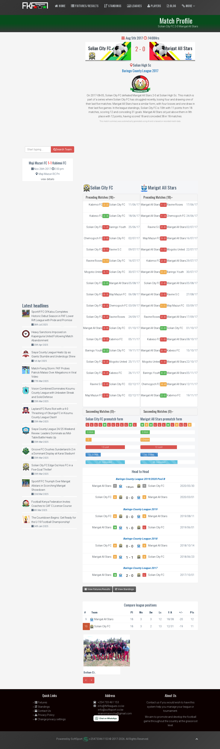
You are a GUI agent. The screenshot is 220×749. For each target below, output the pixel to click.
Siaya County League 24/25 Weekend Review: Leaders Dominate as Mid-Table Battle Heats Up (53, 433)
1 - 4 (163, 216)
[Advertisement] (140, 154)
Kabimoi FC (95, 204)
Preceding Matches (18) (100, 197)
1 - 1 (106, 261)
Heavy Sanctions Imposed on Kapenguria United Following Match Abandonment (52, 336)
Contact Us (43, 710)
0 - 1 (106, 249)
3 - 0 (163, 238)
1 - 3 (163, 249)
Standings (113, 6)
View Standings (124, 589)
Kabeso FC (95, 215)
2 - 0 (106, 238)
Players (154, 6)
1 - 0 (163, 339)
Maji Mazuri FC (117, 294)
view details (47, 179)
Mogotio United (93, 271)
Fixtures (41, 702)
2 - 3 (106, 216)
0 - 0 (129, 498)
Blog (171, 6)
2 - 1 (106, 272)
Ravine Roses (94, 260)
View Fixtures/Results (97, 589)
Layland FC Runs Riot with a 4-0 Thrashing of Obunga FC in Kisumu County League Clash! (52, 413)
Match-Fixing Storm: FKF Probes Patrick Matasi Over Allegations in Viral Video (53, 372)
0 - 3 (106, 294)
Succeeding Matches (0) (101, 411)
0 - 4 (163, 350)
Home (60, 6)
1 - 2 (106, 227)
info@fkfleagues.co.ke (111, 705)
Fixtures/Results (84, 6)
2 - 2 (106, 204)
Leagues (134, 6)
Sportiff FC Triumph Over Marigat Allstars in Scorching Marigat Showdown (50, 485)
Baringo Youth (117, 227)
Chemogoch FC (93, 238)
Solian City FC (99, 48)
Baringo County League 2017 (140, 70)
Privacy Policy (44, 714)
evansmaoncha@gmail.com (115, 713)
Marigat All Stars (178, 48)
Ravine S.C (115, 249)
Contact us (152, 702)
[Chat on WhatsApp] (106, 718)
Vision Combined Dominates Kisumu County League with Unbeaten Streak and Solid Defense (53, 393)
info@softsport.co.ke (110, 709)
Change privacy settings (50, 719)
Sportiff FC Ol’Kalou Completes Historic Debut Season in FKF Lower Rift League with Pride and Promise (52, 316)
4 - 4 (163, 384)
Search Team (62, 149)
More (188, 6)
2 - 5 (163, 294)
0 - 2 (106, 305)
